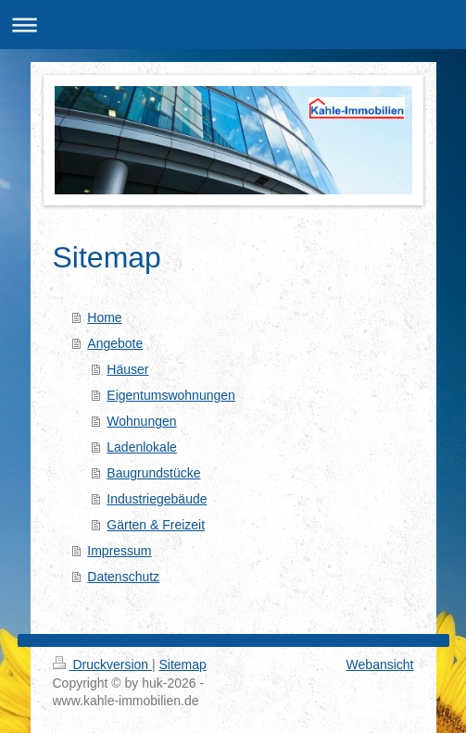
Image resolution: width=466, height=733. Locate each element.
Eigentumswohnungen (171, 395)
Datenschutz (123, 576)
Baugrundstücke (153, 473)
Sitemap (183, 664)
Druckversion (102, 664)
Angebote (115, 343)
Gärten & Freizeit (156, 524)
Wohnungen (141, 421)
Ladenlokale (142, 447)
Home (104, 317)
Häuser (127, 369)
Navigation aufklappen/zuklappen (233, 24)
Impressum (119, 550)
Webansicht (380, 664)
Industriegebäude (157, 498)
